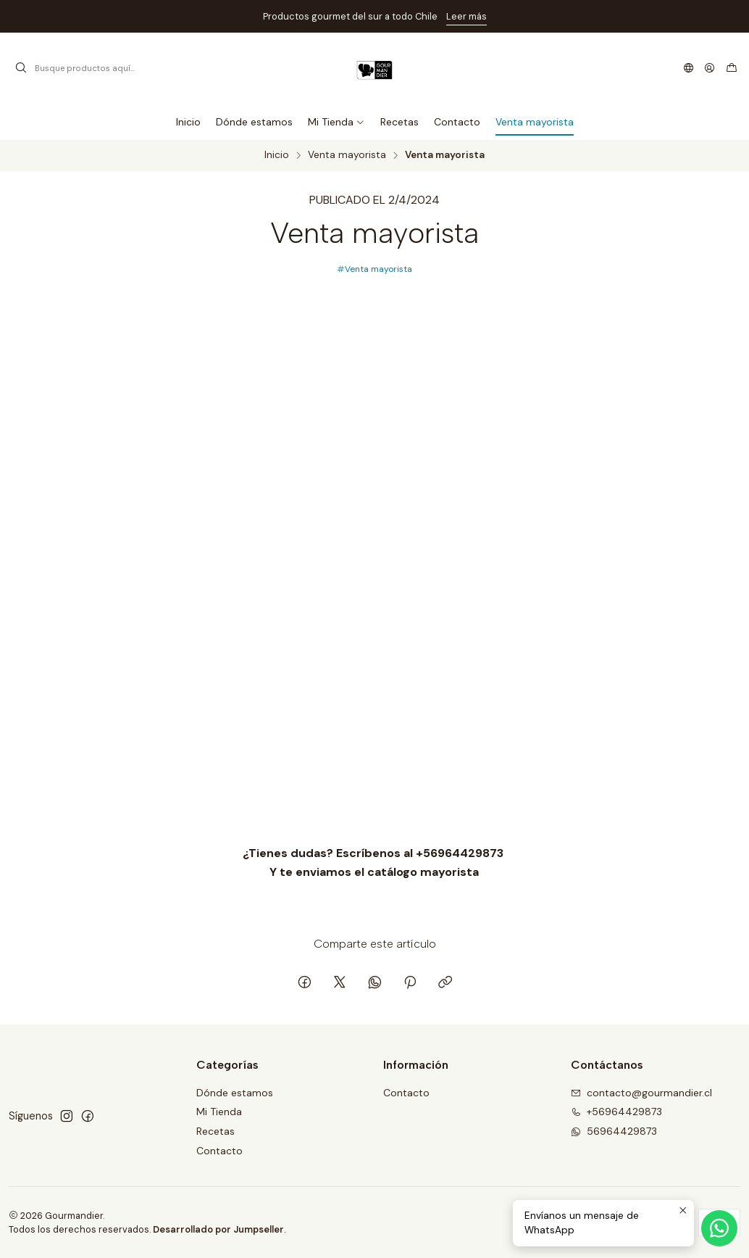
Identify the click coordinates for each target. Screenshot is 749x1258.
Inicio (276, 155)
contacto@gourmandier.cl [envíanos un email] (641, 1092)
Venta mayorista (347, 155)
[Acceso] (709, 68)
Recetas (215, 1131)
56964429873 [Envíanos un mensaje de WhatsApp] (614, 1131)
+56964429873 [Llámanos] (616, 1111)
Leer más (466, 16)
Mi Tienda (219, 1111)
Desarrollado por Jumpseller (218, 1229)
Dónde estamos (234, 1092)
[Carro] (731, 68)
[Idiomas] (688, 68)
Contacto (219, 1150)
